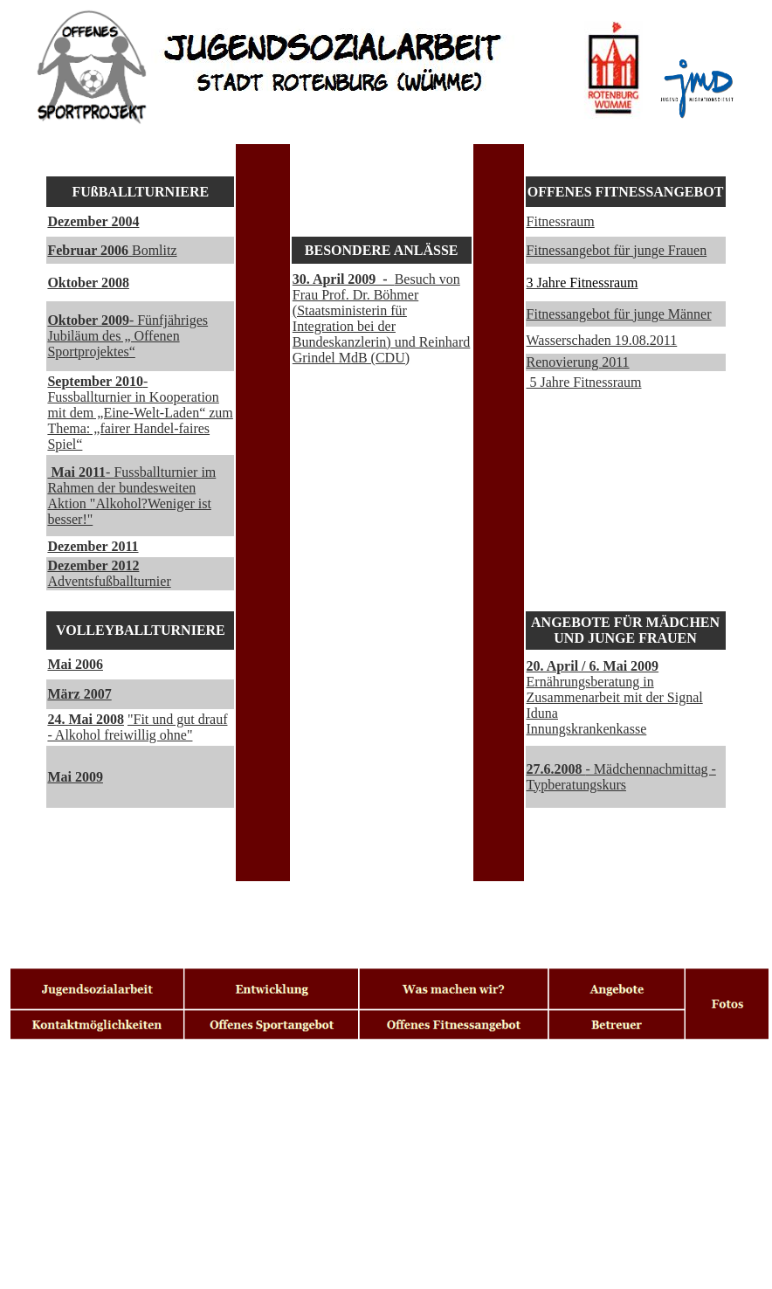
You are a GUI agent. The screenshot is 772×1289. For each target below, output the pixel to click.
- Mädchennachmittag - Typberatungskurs (621, 777)
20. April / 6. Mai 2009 (593, 665)
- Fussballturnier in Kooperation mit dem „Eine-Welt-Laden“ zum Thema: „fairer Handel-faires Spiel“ (139, 412)
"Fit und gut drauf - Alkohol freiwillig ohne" (137, 727)
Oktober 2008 (87, 282)
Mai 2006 (75, 664)
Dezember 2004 (93, 221)
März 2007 (79, 693)
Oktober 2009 (87, 320)
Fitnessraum (561, 221)
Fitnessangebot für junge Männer (619, 314)
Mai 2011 (76, 472)
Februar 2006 (87, 250)
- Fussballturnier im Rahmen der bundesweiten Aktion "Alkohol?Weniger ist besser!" (131, 496)
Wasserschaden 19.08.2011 (602, 340)
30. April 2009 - (344, 279)
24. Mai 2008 (85, 719)
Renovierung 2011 (578, 362)
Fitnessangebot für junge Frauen (617, 250)
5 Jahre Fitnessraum (584, 382)
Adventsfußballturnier (108, 573)
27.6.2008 (556, 769)
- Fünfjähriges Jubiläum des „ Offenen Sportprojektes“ (127, 336)
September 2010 (94, 381)
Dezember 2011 (92, 546)
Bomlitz (152, 250)
